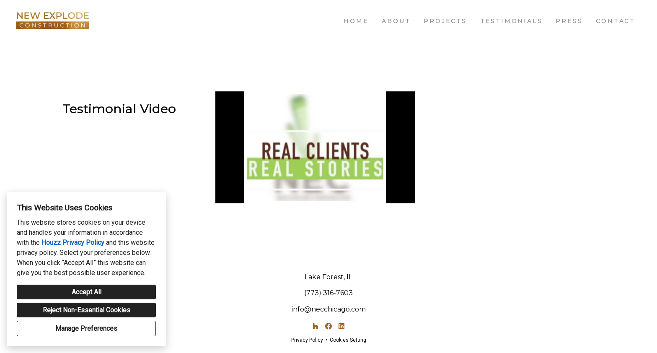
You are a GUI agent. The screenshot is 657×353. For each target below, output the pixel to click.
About (396, 21)
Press (569, 21)
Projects (445, 21)
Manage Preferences (86, 328)
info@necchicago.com (329, 309)
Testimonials (511, 21)
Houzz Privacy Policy (72, 243)
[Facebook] (328, 326)
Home (356, 21)
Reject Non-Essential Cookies (86, 310)
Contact (615, 21)
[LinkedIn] (341, 326)
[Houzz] (315, 326)
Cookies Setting (348, 340)
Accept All (86, 292)
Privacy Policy (307, 340)
